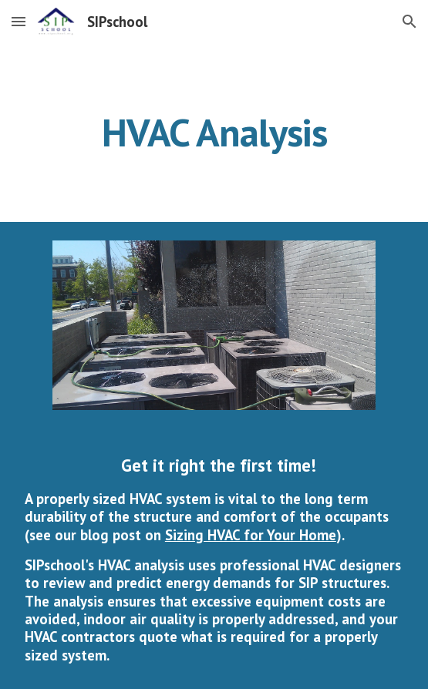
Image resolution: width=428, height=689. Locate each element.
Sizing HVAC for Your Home (250, 535)
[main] (214, 132)
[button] (18, 21)
